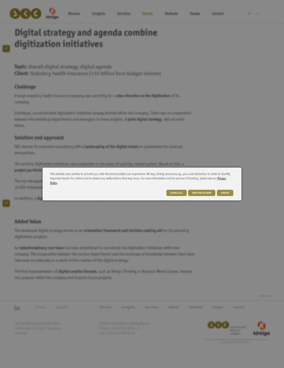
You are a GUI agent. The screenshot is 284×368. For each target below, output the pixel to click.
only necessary (201, 193)
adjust (225, 193)
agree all (176, 193)
